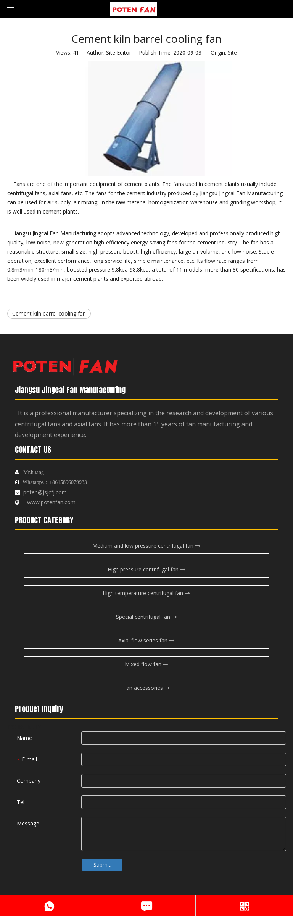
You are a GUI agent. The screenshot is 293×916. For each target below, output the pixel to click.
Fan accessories (146, 687)
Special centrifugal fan (146, 616)
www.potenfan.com (51, 502)
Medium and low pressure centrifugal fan (146, 545)
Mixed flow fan (146, 664)
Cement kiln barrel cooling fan (49, 313)
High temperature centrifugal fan (146, 593)
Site (232, 52)
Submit (102, 864)
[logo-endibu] (64, 364)
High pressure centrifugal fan (146, 569)
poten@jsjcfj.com (45, 492)
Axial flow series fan (146, 640)
